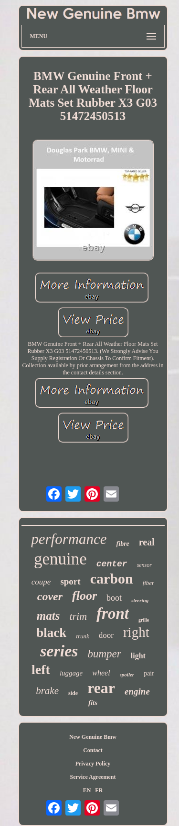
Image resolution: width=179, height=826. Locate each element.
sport (70, 581)
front (112, 613)
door (106, 635)
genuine (60, 559)
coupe (41, 581)
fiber (149, 582)
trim (78, 616)
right (136, 632)
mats (48, 615)
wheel (101, 673)
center (111, 564)
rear (101, 687)
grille (143, 620)
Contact (93, 750)
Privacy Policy (93, 763)
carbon (111, 578)
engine (137, 691)
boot (114, 598)
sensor (144, 565)
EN (87, 790)
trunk (82, 636)
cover (50, 596)
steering (139, 600)
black (51, 632)
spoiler (127, 674)
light (138, 656)
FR (99, 790)
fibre (122, 543)
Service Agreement (93, 777)
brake (47, 690)
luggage (71, 673)
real (147, 542)
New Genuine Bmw (92, 737)
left (41, 669)
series (59, 651)
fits (92, 702)
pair (149, 673)
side (73, 693)
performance (68, 539)
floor (84, 596)
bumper (104, 654)
